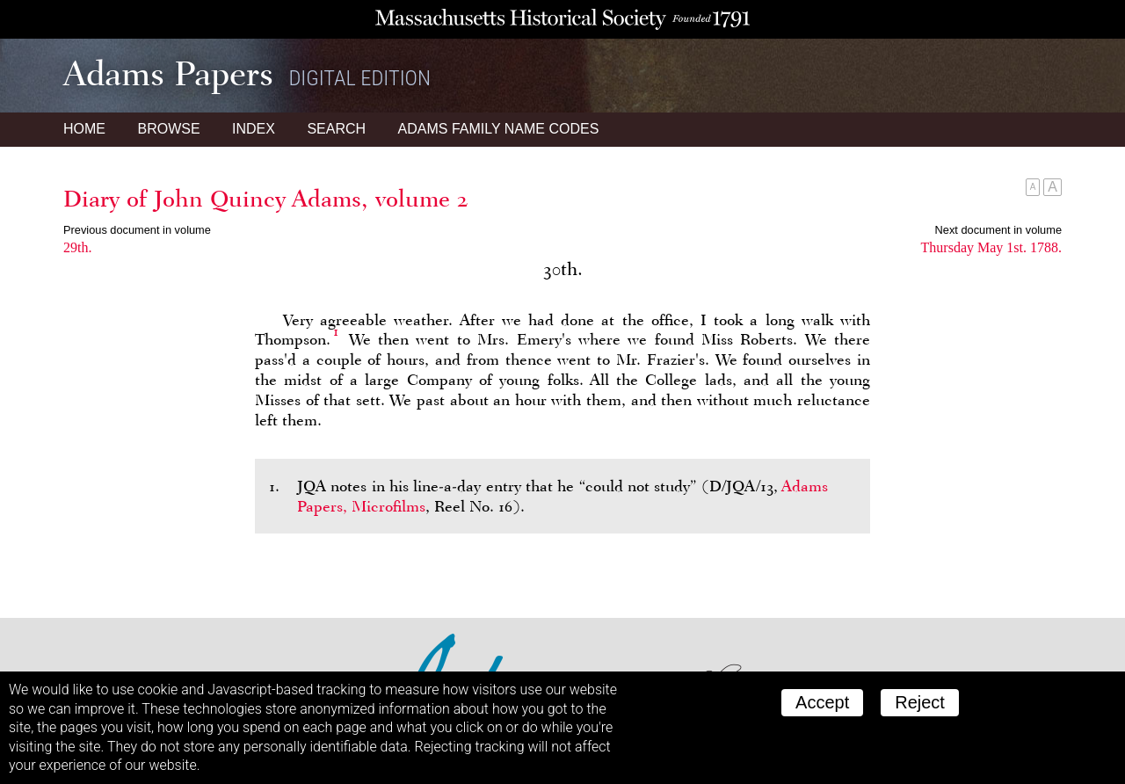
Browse (168, 128)
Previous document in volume (137, 229)
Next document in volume (998, 229)
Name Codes (498, 128)
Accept (822, 702)
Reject (920, 702)
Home (84, 128)
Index (253, 128)
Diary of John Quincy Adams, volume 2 (265, 199)
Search (336, 128)
